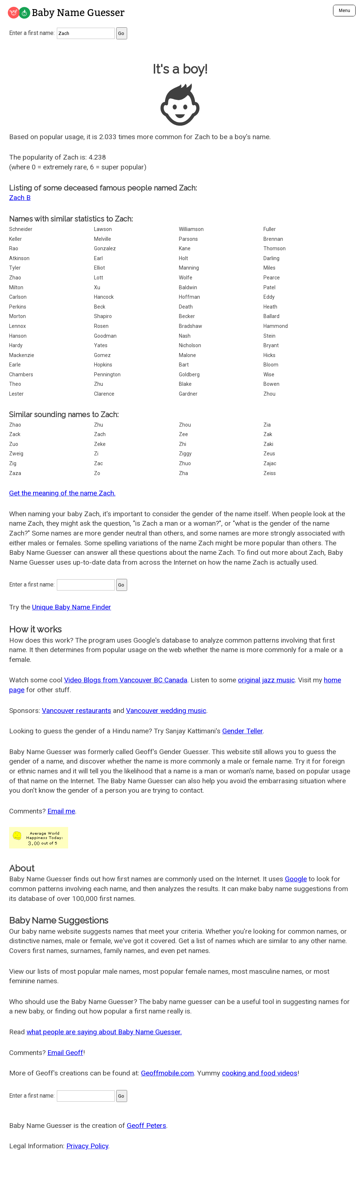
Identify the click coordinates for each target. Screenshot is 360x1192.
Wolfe (185, 278)
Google (296, 879)
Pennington (107, 374)
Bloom (270, 365)
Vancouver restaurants (76, 710)
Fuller (269, 229)
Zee (183, 434)
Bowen (271, 384)
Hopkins (103, 365)
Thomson (274, 248)
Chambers (21, 374)
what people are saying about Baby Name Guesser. (104, 1032)
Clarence (104, 394)
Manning (189, 268)
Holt (183, 258)
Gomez (102, 355)
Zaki (268, 444)
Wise (268, 374)
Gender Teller (242, 731)
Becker (187, 316)
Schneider (20, 229)
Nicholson (190, 345)
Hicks (269, 355)
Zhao (15, 278)
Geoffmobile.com (167, 1073)
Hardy (16, 345)
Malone (187, 355)
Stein (269, 336)
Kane (185, 248)
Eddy (269, 297)
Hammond (275, 326)
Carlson (18, 297)
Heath (270, 307)
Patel (269, 287)
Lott (98, 278)
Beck (99, 307)
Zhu (98, 384)
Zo (97, 473)
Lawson (103, 229)
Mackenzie (21, 355)
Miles (269, 268)
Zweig (16, 453)
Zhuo (185, 463)
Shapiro (103, 316)
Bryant (271, 345)
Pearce (271, 278)
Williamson (191, 229)
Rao (13, 248)
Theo (15, 384)
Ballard (271, 316)
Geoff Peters (146, 1125)
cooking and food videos (259, 1073)
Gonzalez (105, 248)
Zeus (269, 453)
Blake (185, 384)
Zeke (100, 444)
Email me (61, 811)
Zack (14, 434)
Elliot (99, 268)
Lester (16, 394)
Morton (17, 316)
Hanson (18, 336)
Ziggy (185, 453)
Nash (185, 336)
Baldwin (188, 287)
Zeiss (269, 473)
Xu (97, 287)
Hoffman (189, 297)
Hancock (104, 297)
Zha (183, 473)
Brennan (273, 239)
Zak (267, 434)
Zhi (182, 444)
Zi (96, 453)
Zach (100, 434)
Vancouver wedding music (166, 710)
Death (186, 307)
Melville (102, 239)
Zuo (13, 444)
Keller (15, 239)
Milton (16, 287)
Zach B (20, 197)
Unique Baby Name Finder (71, 607)
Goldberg (189, 374)
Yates (100, 345)
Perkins (17, 307)
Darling (271, 258)
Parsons (188, 239)
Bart (184, 365)
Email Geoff (65, 1052)
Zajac (269, 463)
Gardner (188, 394)
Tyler (15, 268)
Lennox (17, 326)
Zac (98, 463)
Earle (15, 365)
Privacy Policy (87, 1146)
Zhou (269, 394)
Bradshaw (190, 326)
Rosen (101, 326)
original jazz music (266, 680)
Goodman (105, 336)
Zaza (15, 473)
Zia (267, 425)
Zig (12, 463)
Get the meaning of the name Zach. (62, 493)
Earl (98, 258)
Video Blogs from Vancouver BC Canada (125, 680)
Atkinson (19, 258)
